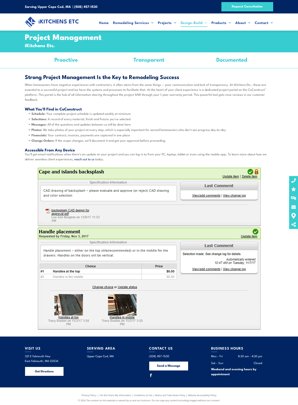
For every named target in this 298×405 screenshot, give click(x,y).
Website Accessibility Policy (202, 395)
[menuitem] (102, 23)
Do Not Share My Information (115, 395)
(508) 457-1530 (85, 7)
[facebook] (150, 376)
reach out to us (84, 159)
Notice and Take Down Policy (170, 395)
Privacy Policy (89, 395)
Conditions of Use (143, 395)
